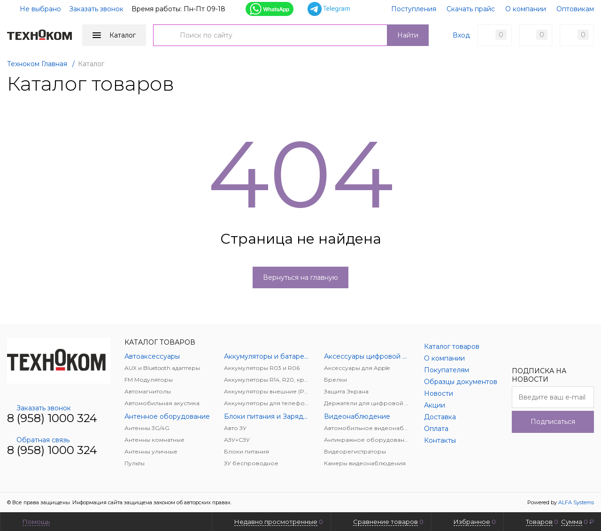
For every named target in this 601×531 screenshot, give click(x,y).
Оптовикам (575, 9)
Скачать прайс (471, 9)
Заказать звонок (96, 9)
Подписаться (553, 421)
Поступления (413, 9)
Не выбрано (34, 9)
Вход (461, 35)
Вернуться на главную (300, 277)
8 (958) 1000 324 (52, 418)
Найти (407, 35)
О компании (525, 9)
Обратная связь (38, 440)
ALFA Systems (576, 502)
